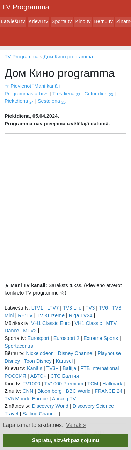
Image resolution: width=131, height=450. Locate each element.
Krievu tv (38, 21)
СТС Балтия (64, 376)
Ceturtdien (98, 93)
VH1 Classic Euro (51, 323)
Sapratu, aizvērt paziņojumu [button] (65, 440)
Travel (11, 413)
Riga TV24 (81, 315)
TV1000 (31, 383)
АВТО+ (38, 376)
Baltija (69, 368)
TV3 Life (72, 308)
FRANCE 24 (108, 391)
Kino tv (82, 21)
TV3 (90, 308)
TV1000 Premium (63, 383)
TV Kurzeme (51, 315)
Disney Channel (76, 353)
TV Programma (25, 7)
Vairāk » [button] (76, 425)
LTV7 (53, 308)
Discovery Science (93, 406)
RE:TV (25, 315)
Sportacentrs (19, 346)
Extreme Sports (100, 338)
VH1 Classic (88, 323)
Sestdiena (52, 101)
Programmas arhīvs (27, 93)
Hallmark (112, 383)
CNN (27, 391)
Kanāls (34, 368)
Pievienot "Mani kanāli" (33, 86)
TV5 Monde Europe (26, 398)
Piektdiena (19, 101)
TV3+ (52, 368)
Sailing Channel (40, 413)
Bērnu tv (103, 21)
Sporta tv (62, 21)
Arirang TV (64, 398)
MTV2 (29, 330)
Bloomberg (49, 391)
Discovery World (50, 406)
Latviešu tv (13, 21)
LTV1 (37, 308)
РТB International (99, 368)
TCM (92, 383)
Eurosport (38, 338)
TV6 (103, 308)
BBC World (78, 391)
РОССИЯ (15, 376)
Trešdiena (66, 93)
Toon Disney (37, 361)
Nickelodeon (40, 353)
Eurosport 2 (66, 338)
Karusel (64, 361)
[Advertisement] (65, 204)
